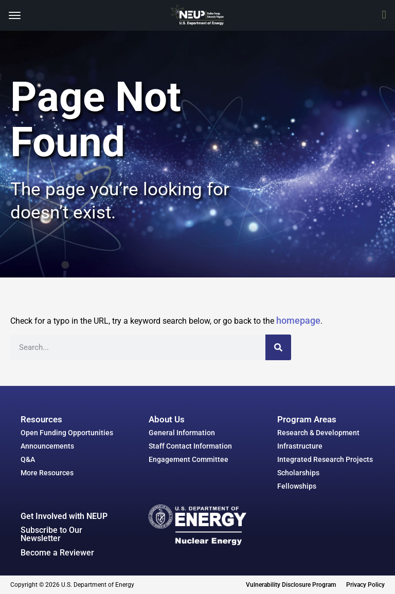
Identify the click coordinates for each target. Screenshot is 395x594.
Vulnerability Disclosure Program (291, 584)
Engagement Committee (188, 459)
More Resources (47, 473)
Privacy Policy (365, 584)
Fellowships (296, 486)
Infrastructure (299, 446)
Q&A (28, 459)
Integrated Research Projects (325, 459)
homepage (298, 320)
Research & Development (318, 433)
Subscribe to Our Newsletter (51, 534)
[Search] (278, 347)
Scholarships (298, 473)
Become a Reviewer (57, 553)
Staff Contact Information (190, 446)
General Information (182, 433)
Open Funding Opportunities (67, 433)
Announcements (47, 446)
